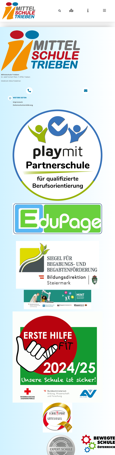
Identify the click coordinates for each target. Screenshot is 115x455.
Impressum (18, 112)
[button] (59, 11)
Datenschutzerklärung (23, 115)
